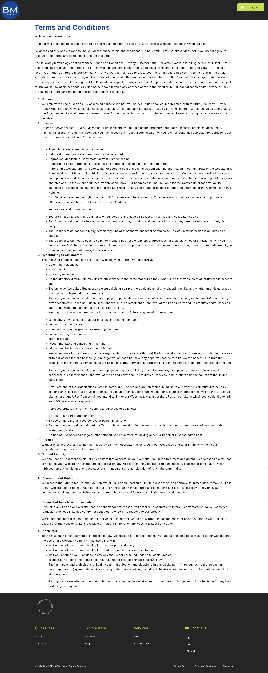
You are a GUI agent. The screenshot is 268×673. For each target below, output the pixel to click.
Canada (191, 651)
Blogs (137, 7)
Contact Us (156, 7)
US (189, 638)
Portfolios (118, 7)
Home (79, 7)
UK (189, 644)
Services (97, 7)
